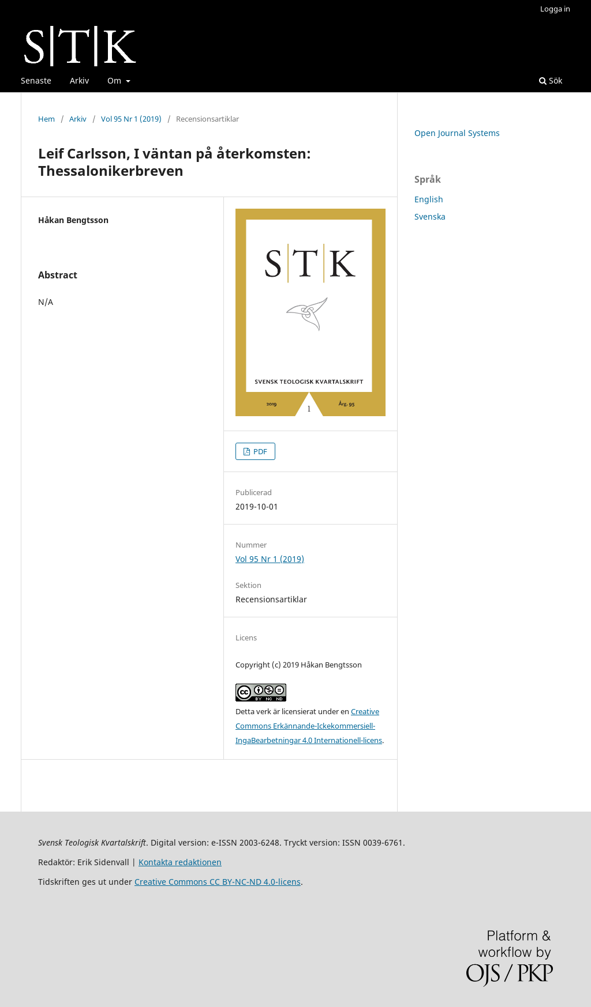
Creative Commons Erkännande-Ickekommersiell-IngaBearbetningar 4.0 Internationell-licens (308, 725)
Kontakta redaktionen (180, 862)
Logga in (555, 8)
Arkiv (79, 80)
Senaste (36, 80)
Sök (550, 80)
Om (115, 80)
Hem (46, 119)
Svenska (430, 216)
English (428, 199)
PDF (259, 451)
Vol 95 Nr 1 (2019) (131, 119)
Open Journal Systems (457, 132)
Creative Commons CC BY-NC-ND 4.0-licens (217, 881)
